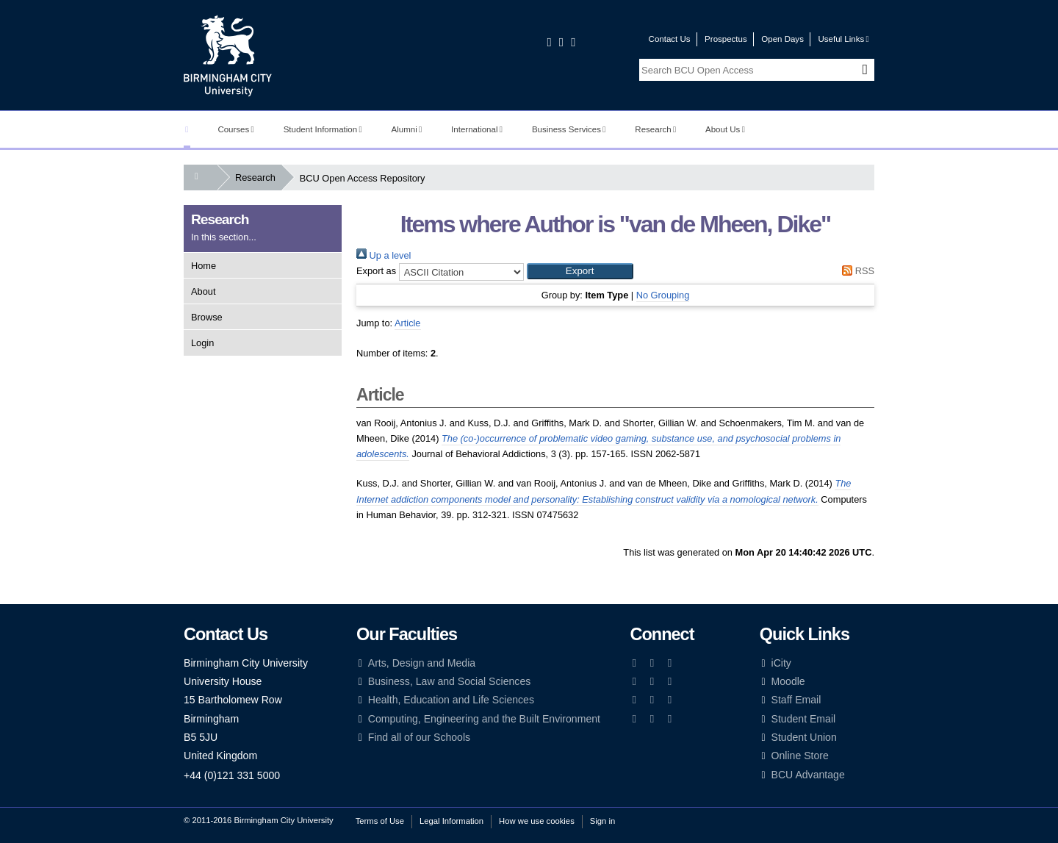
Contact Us (670, 39)
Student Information (323, 129)
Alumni (407, 129)
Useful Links (843, 39)
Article (408, 323)
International (477, 129)
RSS (856, 270)
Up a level (383, 255)
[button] (580, 271)
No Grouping (663, 295)
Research (655, 129)
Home (203, 265)
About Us (725, 129)
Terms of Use (380, 821)
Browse (207, 317)
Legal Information (451, 821)
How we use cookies (537, 821)
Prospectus (726, 39)
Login (202, 342)
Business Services (569, 129)
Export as (376, 270)
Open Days (782, 39)
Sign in (602, 821)
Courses (235, 129)
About (203, 291)
